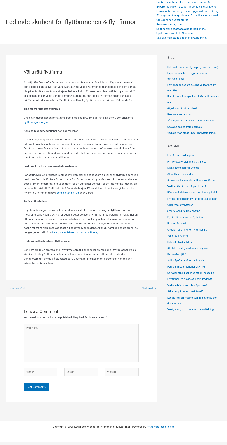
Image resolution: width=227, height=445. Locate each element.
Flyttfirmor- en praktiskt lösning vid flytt (190, 280)
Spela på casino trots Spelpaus (174, 33)
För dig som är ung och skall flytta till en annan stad (187, 15)
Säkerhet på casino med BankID (186, 292)
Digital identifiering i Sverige (184, 166)
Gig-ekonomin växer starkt (172, 20)
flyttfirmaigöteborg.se (37, 122)
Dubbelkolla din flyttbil (181, 244)
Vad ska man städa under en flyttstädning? (181, 37)
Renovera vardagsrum (169, 24)
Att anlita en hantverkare (181, 172)
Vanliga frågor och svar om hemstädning (191, 310)
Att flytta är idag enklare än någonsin (189, 250)
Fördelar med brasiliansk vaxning (187, 268)
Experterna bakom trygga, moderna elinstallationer (186, 6)
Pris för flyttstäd (177, 226)
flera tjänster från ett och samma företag (76, 232)
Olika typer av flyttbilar (181, 207)
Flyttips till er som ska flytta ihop (187, 220)
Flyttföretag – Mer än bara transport (188, 160)
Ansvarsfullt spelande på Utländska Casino (193, 178)
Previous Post (16, 288)
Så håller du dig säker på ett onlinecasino (191, 274)
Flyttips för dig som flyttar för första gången (193, 201)
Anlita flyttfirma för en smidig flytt (187, 262)
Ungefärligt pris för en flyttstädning (188, 232)
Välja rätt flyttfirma (178, 238)
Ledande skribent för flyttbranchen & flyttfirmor (71, 22)
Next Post (148, 288)
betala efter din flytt (68, 192)
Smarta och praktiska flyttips (184, 214)
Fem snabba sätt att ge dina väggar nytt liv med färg (187, 11)
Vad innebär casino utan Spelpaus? (188, 286)
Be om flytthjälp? (177, 256)
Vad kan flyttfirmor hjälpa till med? (187, 184)
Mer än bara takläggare (181, 154)
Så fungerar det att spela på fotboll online (181, 29)
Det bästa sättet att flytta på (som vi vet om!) (183, 2)
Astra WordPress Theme (160, 429)
